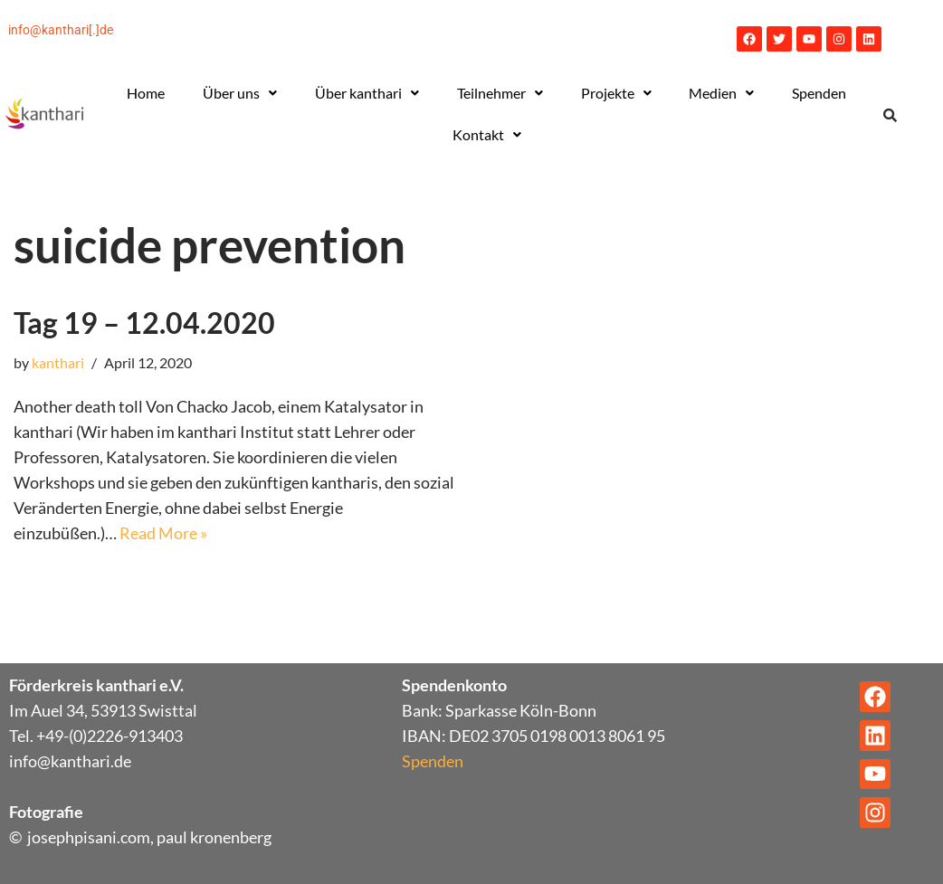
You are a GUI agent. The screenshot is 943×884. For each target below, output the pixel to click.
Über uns (240, 92)
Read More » (163, 533)
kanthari (58, 362)
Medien (721, 92)
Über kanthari (367, 92)
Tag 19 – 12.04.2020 (144, 322)
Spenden (819, 92)
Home (146, 92)
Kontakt (486, 134)
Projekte (616, 92)
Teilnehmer (500, 92)
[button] (240, 93)
